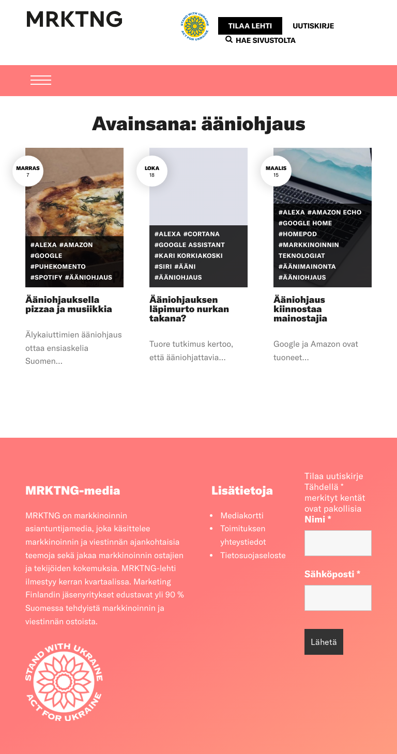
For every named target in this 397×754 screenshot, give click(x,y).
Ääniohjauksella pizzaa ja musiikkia (68, 304)
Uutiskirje (313, 25)
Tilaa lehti (250, 25)
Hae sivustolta (260, 40)
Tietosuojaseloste (253, 555)
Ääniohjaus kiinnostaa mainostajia (300, 309)
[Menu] (41, 63)
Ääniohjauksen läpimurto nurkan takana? (189, 309)
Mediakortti (242, 516)
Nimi (317, 519)
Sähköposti (332, 574)
